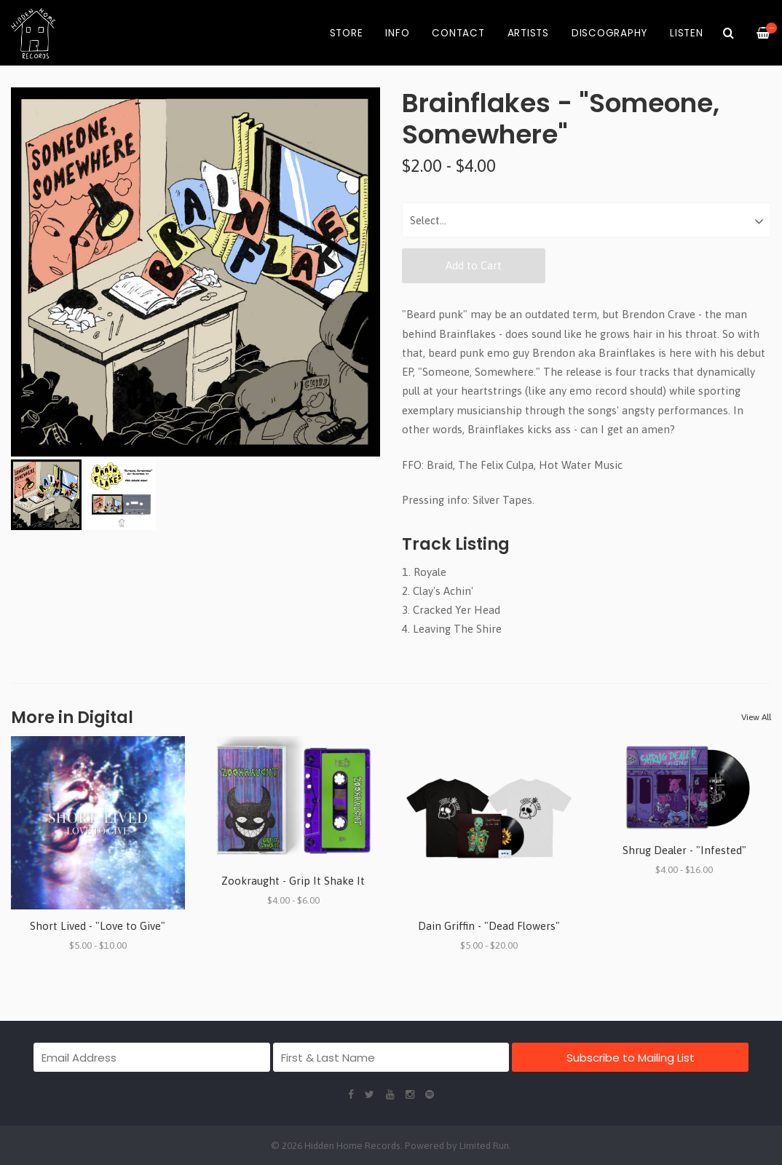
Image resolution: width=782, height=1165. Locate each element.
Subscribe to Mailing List (630, 1057)
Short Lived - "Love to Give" (97, 926)
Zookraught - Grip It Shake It (293, 880)
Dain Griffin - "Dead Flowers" (489, 926)
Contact (458, 33)
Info (397, 33)
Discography (609, 33)
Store (346, 33)
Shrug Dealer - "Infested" (684, 850)
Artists (528, 33)
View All (756, 717)
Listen (686, 33)
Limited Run (484, 1145)
